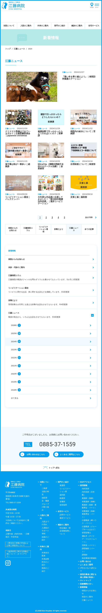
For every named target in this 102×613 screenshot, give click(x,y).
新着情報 (12, 251)
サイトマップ (85, 580)
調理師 (84, 555)
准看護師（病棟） (89, 502)
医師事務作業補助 (89, 558)
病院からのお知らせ (12, 229)
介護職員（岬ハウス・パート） (89, 521)
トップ (8, 49)
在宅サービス (63, 511)
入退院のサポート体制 (45, 531)
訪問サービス (65, 515)
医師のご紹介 (45, 569)
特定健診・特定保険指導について (65, 531)
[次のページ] (90, 217)
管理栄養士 (86, 533)
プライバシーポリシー (88, 569)
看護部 (62, 485)
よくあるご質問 (86, 565)
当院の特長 (45, 492)
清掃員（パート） (89, 545)
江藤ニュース (19, 49)
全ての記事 (89, 229)
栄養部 (62, 502)
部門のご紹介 (63, 482)
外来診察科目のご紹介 (45, 562)
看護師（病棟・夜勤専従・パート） (89, 506)
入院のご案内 (44, 516)
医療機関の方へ (86, 584)
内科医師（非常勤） (88, 493)
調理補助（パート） (88, 549)
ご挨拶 (44, 488)
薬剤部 (62, 495)
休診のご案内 (87, 597)
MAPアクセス (85, 482)
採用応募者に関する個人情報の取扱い (88, 575)
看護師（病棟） (88, 498)
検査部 (62, 498)
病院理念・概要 (45, 499)
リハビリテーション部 (65, 490)
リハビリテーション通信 (43, 229)
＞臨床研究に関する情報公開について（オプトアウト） (17, 553)
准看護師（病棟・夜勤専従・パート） (89, 514)
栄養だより (58, 229)
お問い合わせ (85, 561)
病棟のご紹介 (45, 538)
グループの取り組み (45, 507)
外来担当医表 (45, 554)
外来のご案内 (44, 547)
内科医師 (85, 489)
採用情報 (83, 485)
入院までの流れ (45, 523)
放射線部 (63, 505)
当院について (44, 483)
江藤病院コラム (28, 229)
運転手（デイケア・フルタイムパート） (89, 539)
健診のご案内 (63, 525)
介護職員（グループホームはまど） (89, 527)
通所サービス (65, 518)
